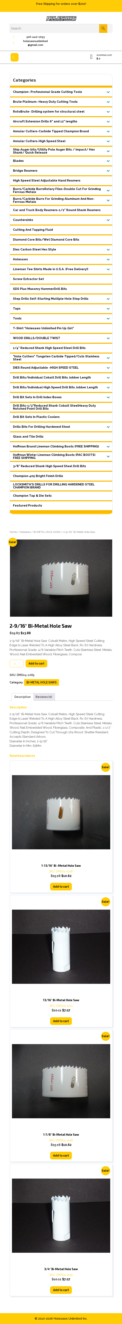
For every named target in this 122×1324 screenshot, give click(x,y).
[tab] (15, 57)
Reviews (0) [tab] (44, 696)
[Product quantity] (17, 663)
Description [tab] (22, 696)
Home (13, 531)
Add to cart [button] (61, 886)
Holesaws (25, 531)
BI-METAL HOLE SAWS (47, 531)
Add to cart (36, 663)
